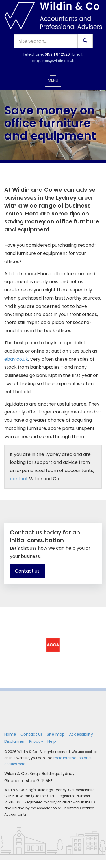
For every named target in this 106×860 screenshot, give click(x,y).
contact (19, 478)
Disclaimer (14, 741)
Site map (56, 734)
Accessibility (81, 734)
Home (10, 734)
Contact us (27, 571)
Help (51, 741)
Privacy (36, 741)
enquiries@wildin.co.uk (53, 60)
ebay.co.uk (16, 359)
